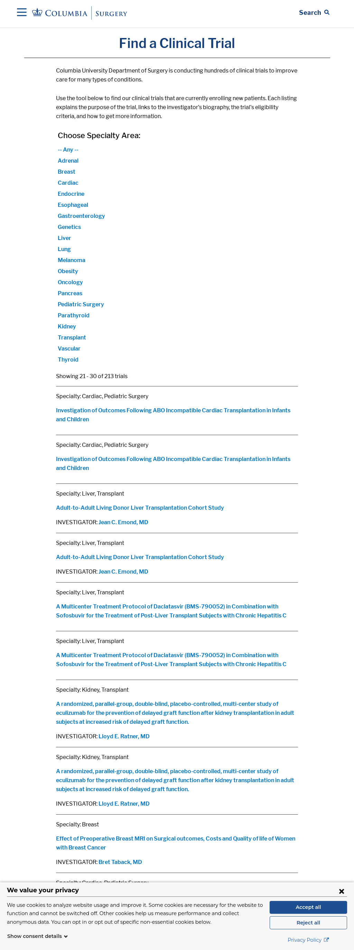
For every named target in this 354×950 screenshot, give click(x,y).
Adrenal (68, 160)
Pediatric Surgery (81, 304)
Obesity (68, 271)
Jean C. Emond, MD (123, 522)
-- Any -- (68, 149)
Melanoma (71, 260)
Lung (64, 249)
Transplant (72, 337)
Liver (64, 238)
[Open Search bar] (314, 13)
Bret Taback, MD (120, 862)
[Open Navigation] (21, 13)
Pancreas (70, 293)
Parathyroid (74, 315)
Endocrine (71, 194)
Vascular (69, 348)
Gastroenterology (81, 216)
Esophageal (73, 205)
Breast (66, 172)
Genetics (69, 227)
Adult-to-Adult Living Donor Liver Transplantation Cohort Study (140, 508)
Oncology (70, 282)
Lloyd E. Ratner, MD (124, 736)
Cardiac (68, 183)
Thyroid (68, 359)
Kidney (67, 326)
